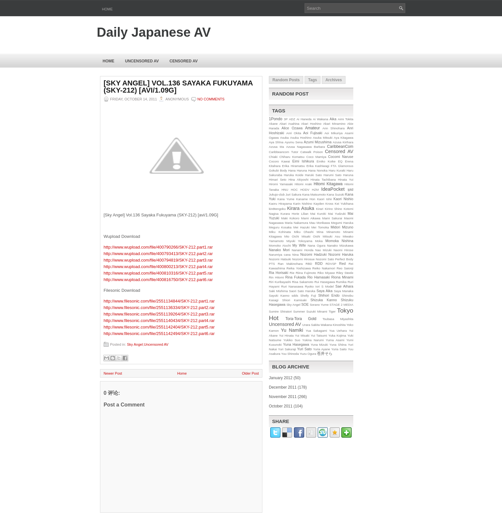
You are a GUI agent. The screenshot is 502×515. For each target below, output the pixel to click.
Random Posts (286, 80)
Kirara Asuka (300, 208)
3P (286, 119)
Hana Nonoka (318, 170)
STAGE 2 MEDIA (341, 304)
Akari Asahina (289, 123)
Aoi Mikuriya (333, 133)
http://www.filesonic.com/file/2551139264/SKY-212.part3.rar (159, 314)
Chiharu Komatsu (291, 157)
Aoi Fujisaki (312, 133)
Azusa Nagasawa (299, 146)
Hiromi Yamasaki (281, 184)
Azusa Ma (276, 146)
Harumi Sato (332, 175)
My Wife (299, 245)
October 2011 (281, 406)
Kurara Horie (290, 213)
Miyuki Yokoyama (299, 241)
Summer (299, 311)
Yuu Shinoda (290, 353)
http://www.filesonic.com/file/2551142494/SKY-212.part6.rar (159, 333)
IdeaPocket (333, 189)
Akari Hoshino (311, 123)
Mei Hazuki (301, 227)
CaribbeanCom (340, 146)
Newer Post (113, 373)
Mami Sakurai (332, 218)
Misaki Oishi (311, 236)
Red (342, 263)
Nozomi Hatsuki (280, 259)
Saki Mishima (278, 291)
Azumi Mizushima (318, 142)
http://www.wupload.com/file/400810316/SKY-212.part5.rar (158, 273)
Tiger (332, 311)
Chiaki (273, 157)
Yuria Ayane (321, 349)
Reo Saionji (345, 268)
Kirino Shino (333, 209)
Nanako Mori (279, 250)
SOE (305, 304)
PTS (272, 263)
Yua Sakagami (316, 330)
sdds (295, 295)
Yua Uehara (338, 330)
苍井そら (325, 353)
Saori (292, 291)
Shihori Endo (329, 295)
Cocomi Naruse (340, 157)
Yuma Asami (335, 340)
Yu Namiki (292, 330)
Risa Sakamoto (302, 282)
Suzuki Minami (317, 311)
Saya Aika (325, 291)
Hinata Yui (345, 179)
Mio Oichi (291, 236)
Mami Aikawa (310, 218)
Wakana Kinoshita (332, 325)
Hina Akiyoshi (298, 179)
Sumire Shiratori (280, 311)
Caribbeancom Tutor (283, 152)
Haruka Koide (293, 175)
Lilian (304, 213)
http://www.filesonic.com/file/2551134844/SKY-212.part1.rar (159, 301)
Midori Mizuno (342, 227)
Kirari (319, 209)
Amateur (312, 128)
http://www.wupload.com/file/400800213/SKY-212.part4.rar (158, 266)
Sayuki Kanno (279, 295)
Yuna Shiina (337, 344)
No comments (211, 99)
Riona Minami (342, 277)
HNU (285, 189)
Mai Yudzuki (337, 213)
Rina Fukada (295, 277)
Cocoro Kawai (279, 161)
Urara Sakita (311, 325)
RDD (318, 263)
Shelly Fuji (308, 295)
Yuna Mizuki (319, 344)
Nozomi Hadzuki (313, 254)
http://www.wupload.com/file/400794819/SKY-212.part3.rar (158, 260)
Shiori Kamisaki (294, 300)
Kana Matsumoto (314, 194)
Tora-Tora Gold (300, 318)
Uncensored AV (142, 61)
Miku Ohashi (303, 232)
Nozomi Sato (325, 259)
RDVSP (331, 263)
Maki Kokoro (290, 218)
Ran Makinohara (290, 263)
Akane (273, 123)
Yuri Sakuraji (287, 349)
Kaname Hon (305, 199)
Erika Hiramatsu (293, 166)
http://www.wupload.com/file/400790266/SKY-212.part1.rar (158, 247)
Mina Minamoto (328, 232)
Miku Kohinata (280, 232)
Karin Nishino (302, 203)
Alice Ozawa (292, 128)
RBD (309, 263)
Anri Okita (293, 133)
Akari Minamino (334, 123)
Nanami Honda (302, 250)
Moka (318, 241)
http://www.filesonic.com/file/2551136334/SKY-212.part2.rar (159, 307)
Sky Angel (135, 344)
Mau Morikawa (319, 223)
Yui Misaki (302, 335)
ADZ (292, 119)
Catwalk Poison (311, 152)
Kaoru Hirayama (280, 203)
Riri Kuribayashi (280, 282)
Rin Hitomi (276, 277)
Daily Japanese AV (154, 32)
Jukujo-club (277, 194)
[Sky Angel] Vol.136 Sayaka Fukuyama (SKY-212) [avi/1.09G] (178, 87)
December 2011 (282, 387)
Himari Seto (277, 179)
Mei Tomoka (320, 227)
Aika (333, 119)
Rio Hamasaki (318, 277)
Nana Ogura (316, 245)
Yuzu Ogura (308, 353)
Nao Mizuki (323, 250)
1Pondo (275, 119)
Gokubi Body (278, 170)
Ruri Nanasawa (292, 286)
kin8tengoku (277, 209)
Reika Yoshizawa (298, 268)
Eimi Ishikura (303, 161)
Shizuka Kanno (323, 300)
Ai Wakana (320, 119)
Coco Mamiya (316, 157)
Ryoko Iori (312, 286)
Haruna (348, 175)
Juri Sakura (293, 194)
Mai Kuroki (318, 213)
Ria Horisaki (278, 273)
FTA (333, 166)
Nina (295, 254)
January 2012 (281, 378)
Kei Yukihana (344, 203)
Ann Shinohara (333, 128)
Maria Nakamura (296, 223)
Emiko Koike (326, 161)
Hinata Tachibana (323, 179)
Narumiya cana (280, 254)
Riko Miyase (326, 273)
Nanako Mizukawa (340, 245)
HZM (315, 189)
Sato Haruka (306, 291)
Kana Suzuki (335, 194)
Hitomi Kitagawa (328, 184)
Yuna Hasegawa (296, 344)
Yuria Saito (339, 349)
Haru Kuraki (337, 170)
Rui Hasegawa (324, 282)
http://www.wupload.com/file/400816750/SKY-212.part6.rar (158, 279)
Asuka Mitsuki (323, 137)
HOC (294, 189)
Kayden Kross (323, 203)
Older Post (250, 373)
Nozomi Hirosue (303, 259)
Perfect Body (344, 259)
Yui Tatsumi (319, 335)
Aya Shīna (276, 142)
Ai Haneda (303, 119)
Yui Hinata (286, 335)
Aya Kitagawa (343, 137)
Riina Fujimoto (306, 273)
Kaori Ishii (324, 199)
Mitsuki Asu (331, 236)
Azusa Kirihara (343, 142)
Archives (333, 80)
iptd (350, 189)
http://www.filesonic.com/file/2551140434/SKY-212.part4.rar (159, 320)
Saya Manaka (343, 291)
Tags (312, 80)
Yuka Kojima (337, 335)
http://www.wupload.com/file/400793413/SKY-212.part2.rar (158, 253)
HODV (304, 189)
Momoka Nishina (339, 241)
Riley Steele (344, 273)
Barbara (319, 146)
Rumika (341, 282)
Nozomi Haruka (340, 254)
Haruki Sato (313, 175)
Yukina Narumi (313, 340)
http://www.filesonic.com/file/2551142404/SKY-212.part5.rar (159, 327)
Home (107, 9)
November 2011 (282, 396)
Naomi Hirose (343, 250)
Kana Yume (285, 199)
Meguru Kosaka (280, 227)
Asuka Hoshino (300, 137)
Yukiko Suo (291, 340)
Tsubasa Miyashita (337, 319)
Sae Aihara (344, 286)
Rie (292, 273)
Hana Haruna (297, 170)
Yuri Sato (304, 349)
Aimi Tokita (345, 119)
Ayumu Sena (293, 142)
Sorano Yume (319, 304)
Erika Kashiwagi (318, 166)
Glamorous (345, 166)
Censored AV (183, 61)
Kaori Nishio (343, 199)
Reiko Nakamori (323, 268)
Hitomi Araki (303, 184)
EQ (340, 161)
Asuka (284, 137)
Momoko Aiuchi (280, 245)
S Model (327, 286)
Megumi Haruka (342, 223)
